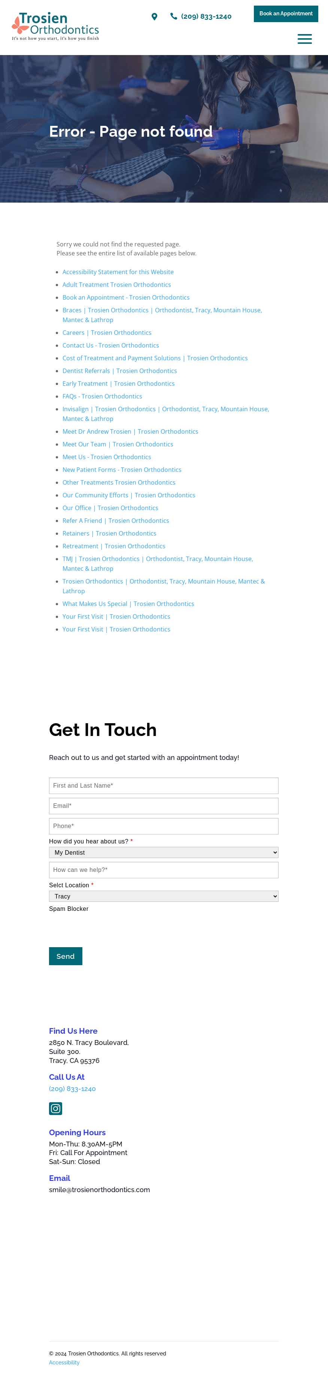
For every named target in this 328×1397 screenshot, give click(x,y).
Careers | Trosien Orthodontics (107, 332)
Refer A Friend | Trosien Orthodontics (116, 520)
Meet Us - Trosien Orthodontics (107, 457)
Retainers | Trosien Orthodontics (110, 533)
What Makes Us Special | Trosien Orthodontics (128, 604)
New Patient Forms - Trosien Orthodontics (122, 470)
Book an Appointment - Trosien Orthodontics (126, 297)
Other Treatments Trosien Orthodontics (119, 482)
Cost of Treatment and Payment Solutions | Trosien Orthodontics (155, 358)
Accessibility (64, 1363)
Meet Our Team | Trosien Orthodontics (118, 444)
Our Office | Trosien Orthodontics (110, 508)
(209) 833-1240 (72, 1089)
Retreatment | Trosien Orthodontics (114, 546)
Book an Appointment (286, 13)
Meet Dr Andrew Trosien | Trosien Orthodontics (130, 431)
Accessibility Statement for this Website (118, 272)
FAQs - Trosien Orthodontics (102, 396)
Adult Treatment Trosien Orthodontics (117, 285)
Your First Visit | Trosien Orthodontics (116, 616)
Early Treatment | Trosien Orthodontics (119, 383)
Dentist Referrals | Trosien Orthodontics (120, 371)
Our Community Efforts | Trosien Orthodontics (129, 495)
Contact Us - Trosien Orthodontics (111, 345)
